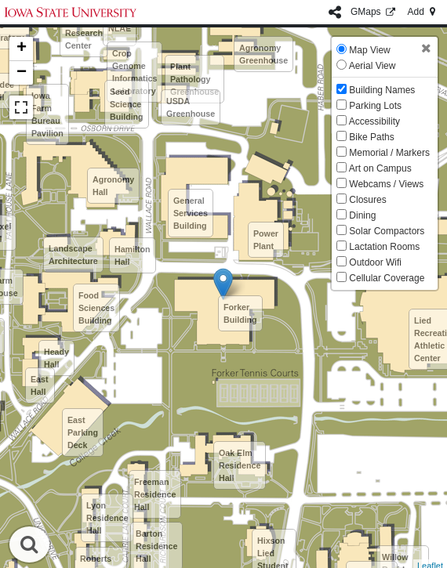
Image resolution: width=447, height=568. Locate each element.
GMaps (374, 11)
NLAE (119, 28)
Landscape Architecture (73, 255)
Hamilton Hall (132, 255)
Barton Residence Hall (156, 546)
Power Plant (265, 240)
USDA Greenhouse (190, 107)
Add (423, 12)
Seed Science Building (127, 104)
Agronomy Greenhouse (263, 54)
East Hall (40, 385)
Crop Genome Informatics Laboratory (134, 72)
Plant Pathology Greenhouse (194, 79)
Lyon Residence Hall (107, 518)
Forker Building (240, 313)
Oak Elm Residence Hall (239, 465)
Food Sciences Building (96, 308)
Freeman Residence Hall (155, 494)
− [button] (21, 73)
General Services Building (190, 213)
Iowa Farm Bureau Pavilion (47, 114)
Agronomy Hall (113, 186)
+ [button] (21, 48)
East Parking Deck (82, 432)
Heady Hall (56, 358)
